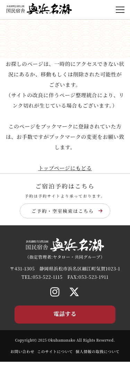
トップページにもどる (65, 167)
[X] (74, 291)
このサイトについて (55, 351)
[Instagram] (55, 291)
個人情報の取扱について (98, 351)
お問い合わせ (22, 351)
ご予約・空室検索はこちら (67, 211)
